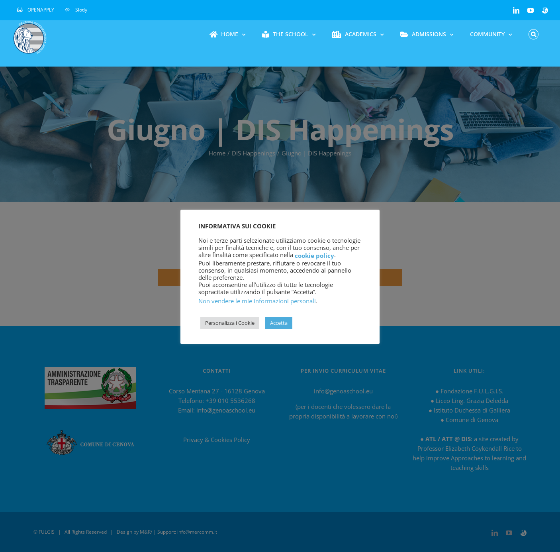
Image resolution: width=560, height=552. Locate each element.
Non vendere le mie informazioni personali (257, 301)
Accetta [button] (279, 322)
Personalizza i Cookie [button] (230, 322)
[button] (533, 34)
